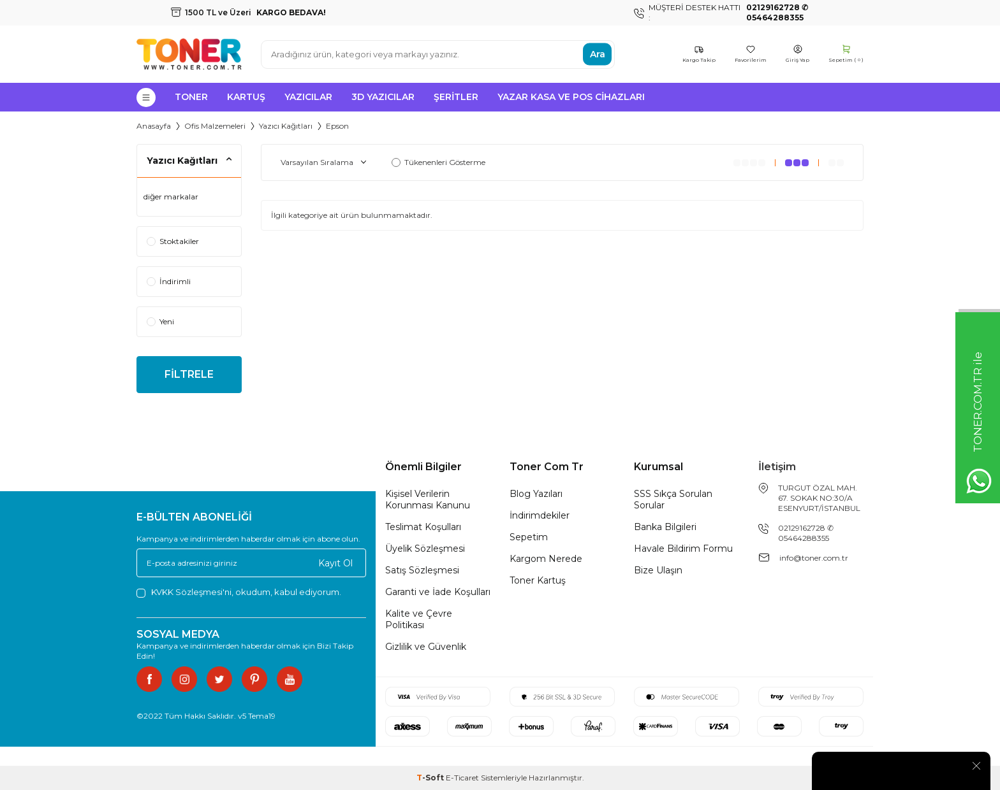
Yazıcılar (308, 97)
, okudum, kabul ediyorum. (238, 592)
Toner (191, 97)
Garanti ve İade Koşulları (437, 592)
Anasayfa (153, 126)
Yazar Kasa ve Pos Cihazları (571, 97)
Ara (597, 54)
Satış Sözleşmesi (422, 570)
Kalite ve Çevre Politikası (418, 619)
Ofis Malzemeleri (215, 126)
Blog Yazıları (536, 493)
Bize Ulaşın (658, 570)
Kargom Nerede (546, 558)
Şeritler (456, 97)
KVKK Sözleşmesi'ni (191, 592)
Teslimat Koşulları (423, 527)
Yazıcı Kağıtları (285, 126)
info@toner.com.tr (813, 558)
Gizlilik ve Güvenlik (425, 646)
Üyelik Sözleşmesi (425, 548)
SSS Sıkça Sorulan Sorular (673, 499)
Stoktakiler (173, 241)
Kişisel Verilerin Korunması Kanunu (427, 499)
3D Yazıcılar (383, 97)
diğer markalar (170, 196)
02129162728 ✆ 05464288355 (806, 533)
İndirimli (169, 281)
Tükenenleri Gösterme (438, 162)
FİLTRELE (189, 374)
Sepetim (529, 537)
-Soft (431, 777)
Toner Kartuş (538, 580)
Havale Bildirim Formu (683, 548)
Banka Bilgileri (665, 527)
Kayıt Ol (335, 563)
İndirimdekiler (540, 515)
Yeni (160, 321)
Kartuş (246, 97)
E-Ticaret (462, 777)
